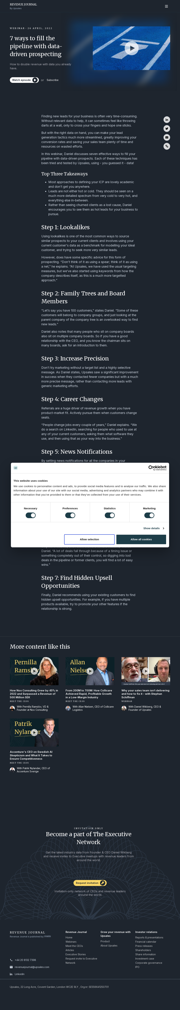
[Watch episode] (25, 81)
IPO (137, 973)
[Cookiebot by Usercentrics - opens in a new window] (151, 468)
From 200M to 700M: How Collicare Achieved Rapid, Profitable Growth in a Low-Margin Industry (89, 696)
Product (105, 947)
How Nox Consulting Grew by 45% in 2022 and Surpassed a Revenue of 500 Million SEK (33, 694)
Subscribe (57, 81)
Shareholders (143, 956)
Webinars (71, 948)
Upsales (48, 943)
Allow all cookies (141, 539)
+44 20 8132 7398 (25, 966)
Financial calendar (145, 948)
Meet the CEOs (74, 952)
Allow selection (89, 539)
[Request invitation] (90, 891)
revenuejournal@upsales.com (32, 973)
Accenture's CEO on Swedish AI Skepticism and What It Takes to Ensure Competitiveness (32, 761)
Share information (145, 961)
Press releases (144, 952)
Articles (70, 956)
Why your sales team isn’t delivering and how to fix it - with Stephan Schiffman (143, 694)
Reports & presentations (149, 944)
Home (69, 944)
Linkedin (19, 980)
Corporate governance (148, 969)
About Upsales (109, 952)
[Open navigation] (166, 6)
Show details (151, 528)
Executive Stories (76, 961)
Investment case (144, 965)
